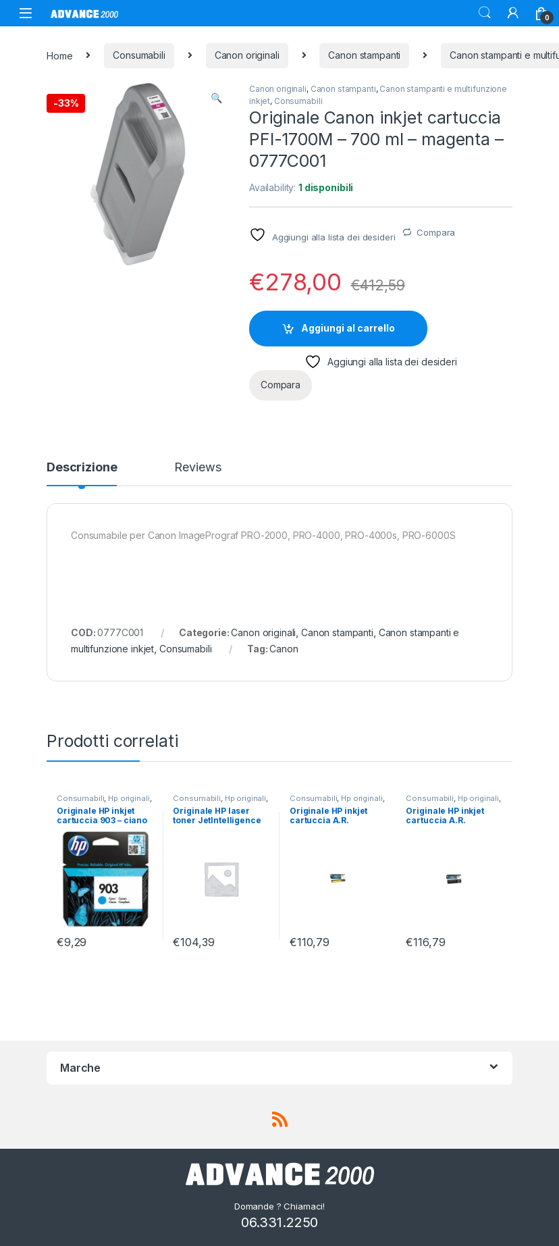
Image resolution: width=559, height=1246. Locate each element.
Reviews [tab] (197, 467)
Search (484, 12)
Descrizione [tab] (82, 467)
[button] (216, 98)
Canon (283, 648)
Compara (436, 232)
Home (59, 55)
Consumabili (139, 55)
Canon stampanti (364, 55)
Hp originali (128, 798)
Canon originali (247, 55)
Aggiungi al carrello (348, 328)
